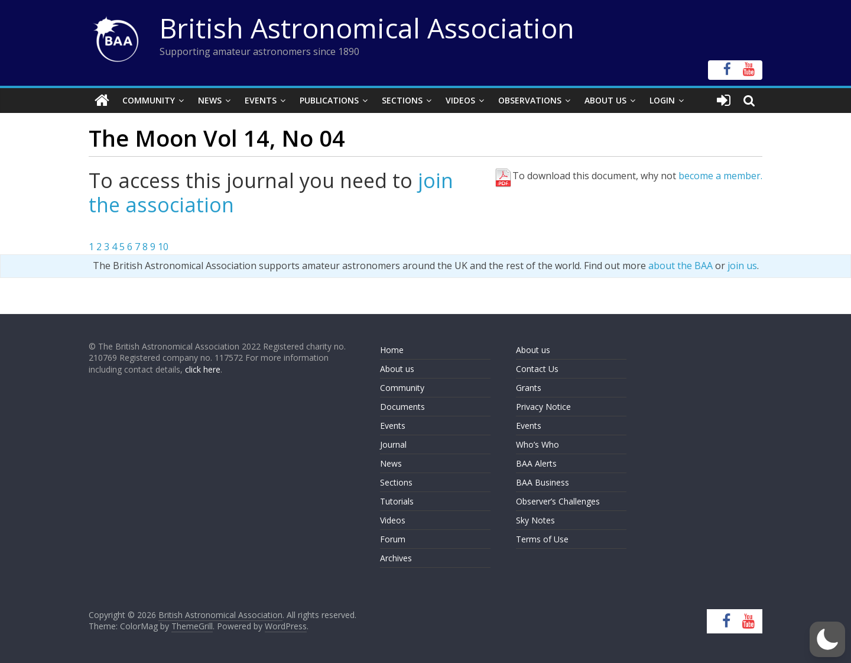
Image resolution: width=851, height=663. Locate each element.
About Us (605, 100)
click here (202, 369)
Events (261, 100)
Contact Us (537, 368)
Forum (392, 539)
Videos (460, 100)
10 (163, 246)
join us (742, 265)
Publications (329, 100)
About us (397, 368)
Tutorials (397, 501)
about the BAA (680, 265)
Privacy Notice (543, 406)
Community (148, 100)
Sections (402, 100)
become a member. (720, 175)
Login (662, 100)
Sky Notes (535, 520)
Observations (529, 100)
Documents (402, 406)
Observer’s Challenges (558, 501)
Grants (528, 387)
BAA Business (542, 482)
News (210, 100)
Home (392, 349)
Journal (393, 444)
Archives (396, 558)
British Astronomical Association (367, 27)
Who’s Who (537, 444)
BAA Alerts (536, 463)
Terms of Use (542, 539)
